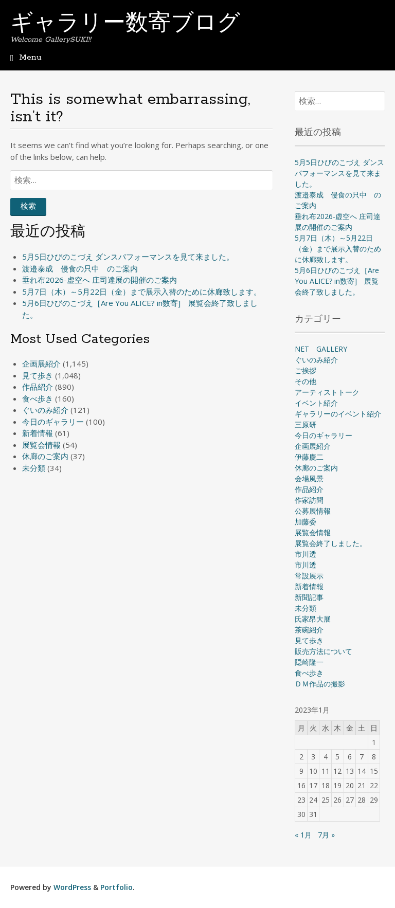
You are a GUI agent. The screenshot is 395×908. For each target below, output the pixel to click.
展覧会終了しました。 (331, 543)
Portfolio (116, 887)
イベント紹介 (316, 403)
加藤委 (305, 521)
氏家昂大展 (313, 619)
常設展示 (309, 575)
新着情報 (37, 433)
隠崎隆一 (309, 662)
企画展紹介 (41, 363)
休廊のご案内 (45, 456)
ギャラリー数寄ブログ (125, 24)
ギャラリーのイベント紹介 (338, 414)
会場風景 (309, 478)
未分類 (33, 468)
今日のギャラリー (53, 421)
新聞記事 (309, 597)
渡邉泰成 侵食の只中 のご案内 (80, 268)
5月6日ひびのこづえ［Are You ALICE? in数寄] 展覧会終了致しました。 (337, 281)
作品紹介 (37, 387)
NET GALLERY (321, 349)
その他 (305, 381)
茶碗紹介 (309, 629)
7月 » (326, 835)
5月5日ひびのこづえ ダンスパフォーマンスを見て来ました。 (128, 256)
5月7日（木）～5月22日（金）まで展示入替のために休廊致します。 (141, 291)
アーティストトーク (327, 392)
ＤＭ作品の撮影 (320, 683)
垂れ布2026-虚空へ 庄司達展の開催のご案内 (99, 280)
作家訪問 (309, 500)
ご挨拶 (305, 370)
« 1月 (303, 835)
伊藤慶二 (309, 457)
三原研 (305, 424)
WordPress (72, 887)
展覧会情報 (41, 445)
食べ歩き (37, 398)
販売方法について (323, 651)
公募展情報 (313, 511)
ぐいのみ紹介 (45, 410)
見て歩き (37, 375)
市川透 (305, 554)
